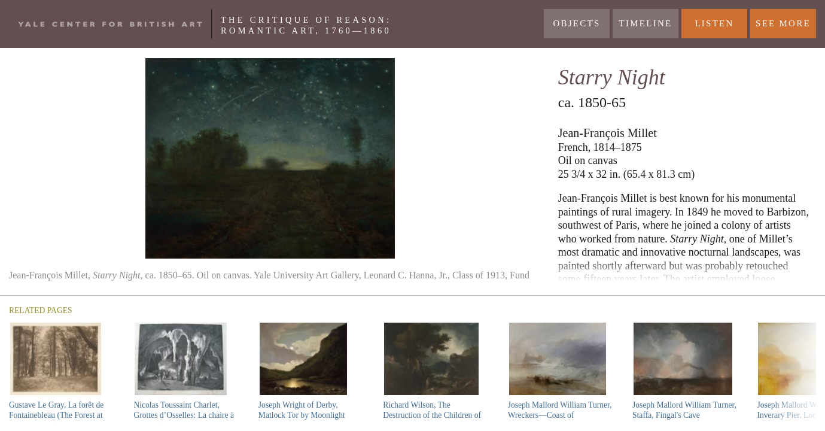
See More (783, 23)
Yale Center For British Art (110, 24)
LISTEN (714, 23)
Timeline (645, 23)
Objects (576, 23)
